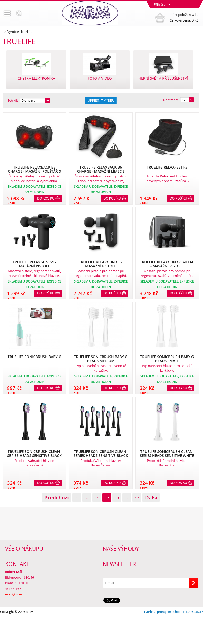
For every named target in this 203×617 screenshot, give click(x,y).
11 (97, 498)
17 (137, 498)
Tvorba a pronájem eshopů (163, 612)
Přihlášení (161, 4)
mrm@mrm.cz (15, 594)
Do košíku (45, 198)
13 (117, 498)
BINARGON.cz (193, 612)
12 (107, 498)
